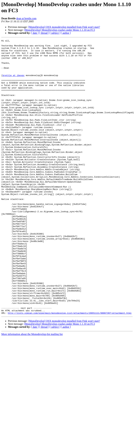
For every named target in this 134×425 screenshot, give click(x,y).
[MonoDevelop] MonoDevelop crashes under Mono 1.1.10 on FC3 (59, 30)
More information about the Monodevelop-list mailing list (32, 389)
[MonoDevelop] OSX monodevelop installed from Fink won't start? (64, 27)
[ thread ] (44, 33)
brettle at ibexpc (14, 82)
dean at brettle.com (26, 18)
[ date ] (35, 33)
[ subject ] (55, 33)
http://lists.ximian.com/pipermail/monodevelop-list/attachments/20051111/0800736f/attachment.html (70, 367)
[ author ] (66, 33)
